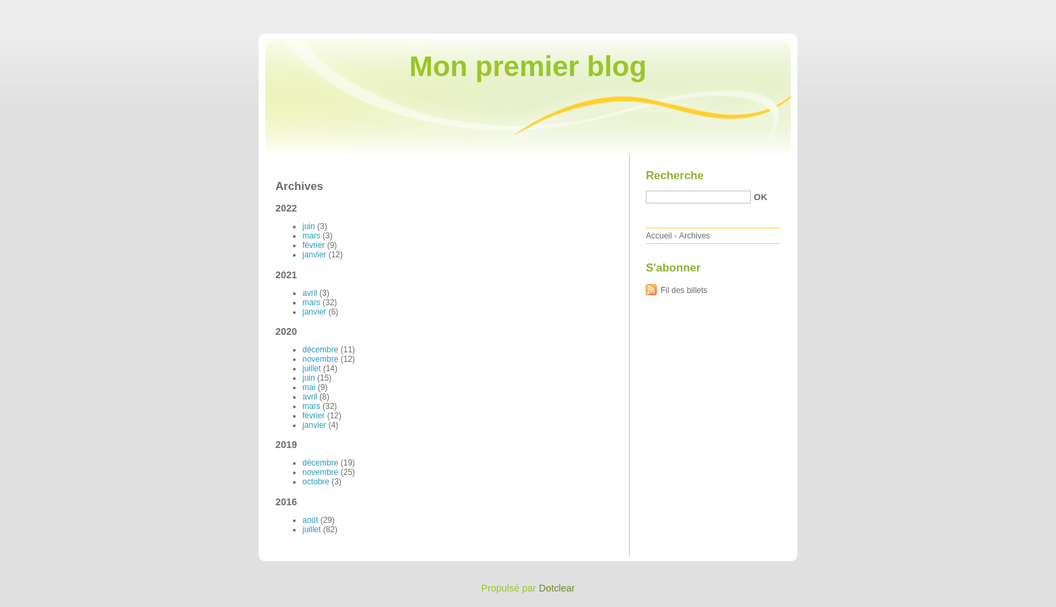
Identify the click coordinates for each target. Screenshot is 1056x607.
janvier (314, 254)
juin (308, 226)
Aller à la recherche (1016, 9)
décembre (320, 349)
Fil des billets (684, 290)
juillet (311, 368)
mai (308, 387)
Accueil (659, 236)
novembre (320, 359)
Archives (694, 236)
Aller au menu (950, 9)
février (313, 245)
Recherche (675, 175)
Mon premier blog (528, 66)
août (310, 520)
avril (309, 293)
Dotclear (557, 588)
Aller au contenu (890, 9)
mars (311, 236)
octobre (315, 481)
